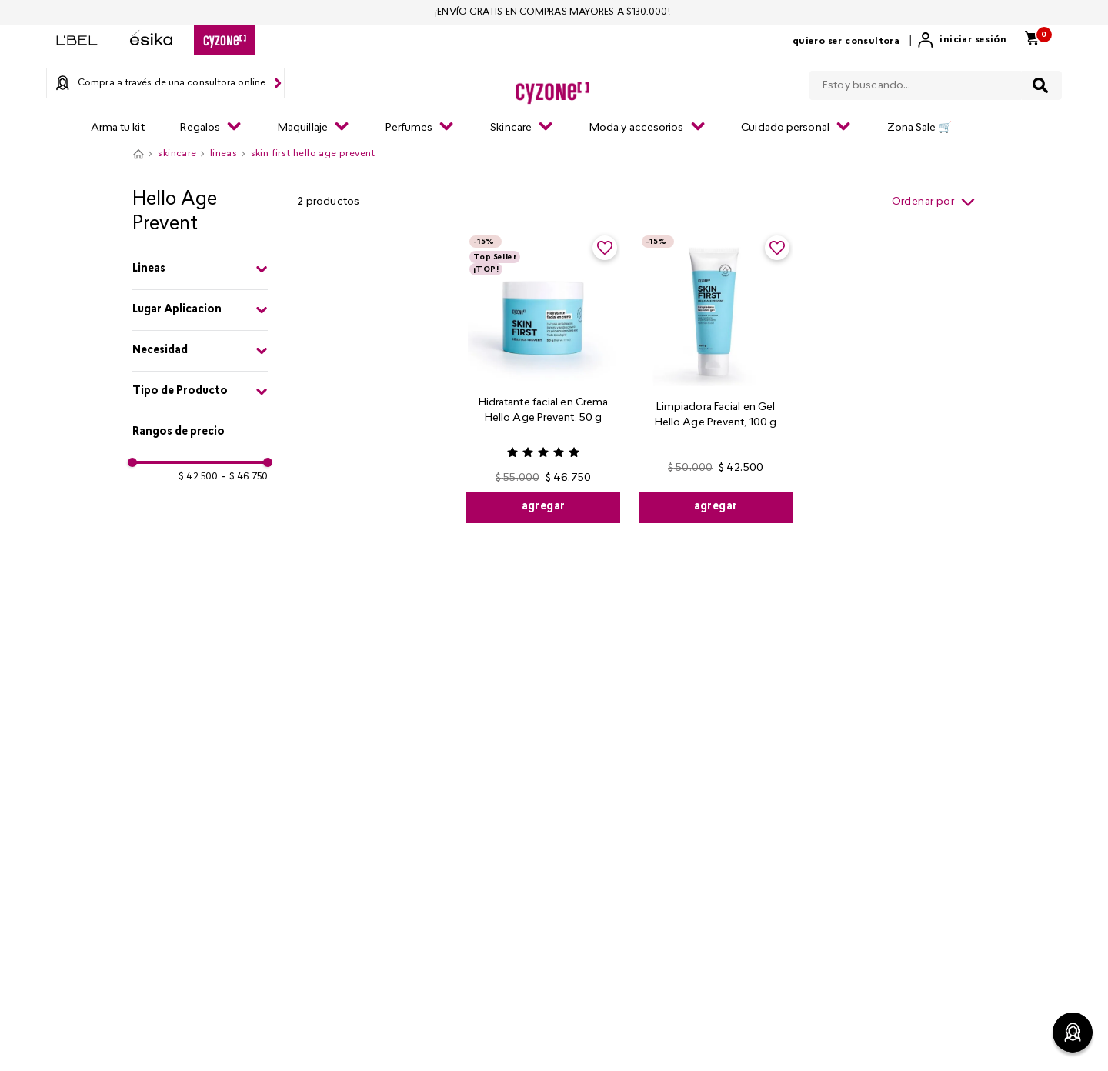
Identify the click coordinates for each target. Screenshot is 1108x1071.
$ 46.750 (244, 477)
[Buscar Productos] (1040, 85)
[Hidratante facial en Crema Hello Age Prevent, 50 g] (543, 377)
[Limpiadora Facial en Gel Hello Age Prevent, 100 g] (716, 377)
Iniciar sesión (972, 40)
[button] (200, 269)
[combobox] (935, 82)
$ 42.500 (198, 477)
